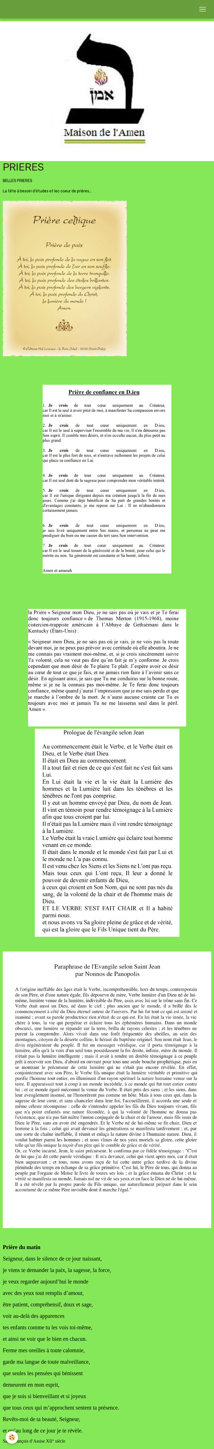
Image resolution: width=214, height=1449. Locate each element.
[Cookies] (12, 1437)
